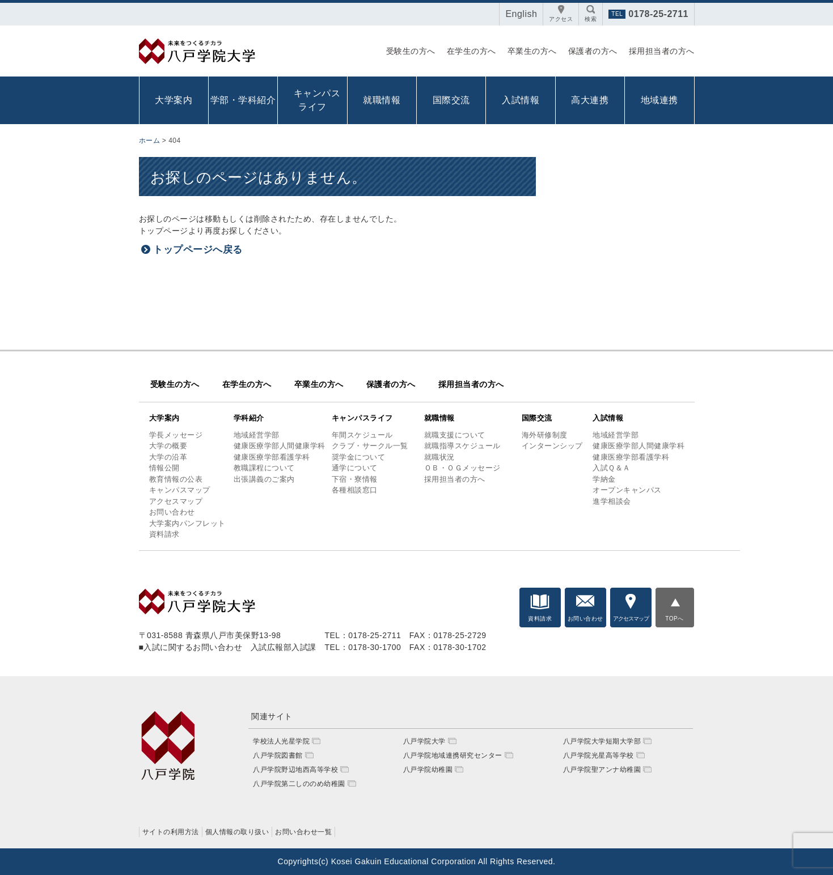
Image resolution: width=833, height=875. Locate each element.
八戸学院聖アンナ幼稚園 (602, 770)
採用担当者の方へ (662, 51)
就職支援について (454, 435)
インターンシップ (552, 445)
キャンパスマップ (179, 490)
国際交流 (451, 100)
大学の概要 (168, 445)
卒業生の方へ (532, 51)
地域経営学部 (257, 435)
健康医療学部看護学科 (272, 457)
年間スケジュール (362, 435)
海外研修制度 (545, 435)
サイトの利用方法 (170, 832)
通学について (355, 468)
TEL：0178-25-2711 (362, 635)
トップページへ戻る (198, 249)
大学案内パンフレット (187, 523)
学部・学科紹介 (243, 100)
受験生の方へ (410, 51)
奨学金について (359, 457)
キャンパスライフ (362, 418)
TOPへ (674, 618)
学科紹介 (249, 418)
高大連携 (589, 100)
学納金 (604, 479)
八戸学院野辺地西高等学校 (295, 770)
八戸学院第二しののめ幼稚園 (299, 784)
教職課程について (264, 468)
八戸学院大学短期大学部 (602, 741)
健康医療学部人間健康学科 (279, 445)
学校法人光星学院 (281, 741)
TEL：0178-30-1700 (362, 647)
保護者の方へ (593, 51)
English (521, 14)
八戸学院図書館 (278, 755)
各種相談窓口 (355, 490)
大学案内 (173, 100)
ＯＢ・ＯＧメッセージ (462, 468)
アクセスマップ (176, 501)
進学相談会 (612, 501)
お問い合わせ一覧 (303, 832)
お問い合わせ (172, 512)
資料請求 (164, 534)
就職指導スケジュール (462, 445)
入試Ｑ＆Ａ (612, 468)
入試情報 (520, 100)
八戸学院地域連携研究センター (452, 755)
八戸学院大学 (424, 741)
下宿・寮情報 (355, 479)
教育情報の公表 (176, 479)
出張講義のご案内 (264, 479)
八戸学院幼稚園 (428, 770)
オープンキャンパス (627, 490)
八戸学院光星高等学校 (598, 755)
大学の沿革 (168, 457)
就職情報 (381, 100)
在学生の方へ (471, 51)
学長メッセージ (176, 435)
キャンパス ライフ (315, 100)
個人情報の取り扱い (237, 832)
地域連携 (659, 100)
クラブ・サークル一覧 (370, 445)
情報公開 (164, 468)
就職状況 (439, 457)
